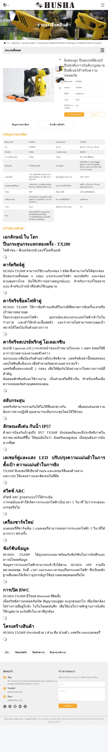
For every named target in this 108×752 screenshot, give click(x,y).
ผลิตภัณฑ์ (15, 43)
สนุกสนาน (96, 114)
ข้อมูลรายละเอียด (20, 124)
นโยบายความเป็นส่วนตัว (13, 719)
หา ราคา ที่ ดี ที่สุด (75, 114)
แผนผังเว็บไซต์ (30, 719)
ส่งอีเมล (67, 706)
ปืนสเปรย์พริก (21, 652)
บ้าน (8, 43)
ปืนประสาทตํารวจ (57, 652)
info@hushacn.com (15, 700)
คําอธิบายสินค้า (57, 124)
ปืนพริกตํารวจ (38, 652)
